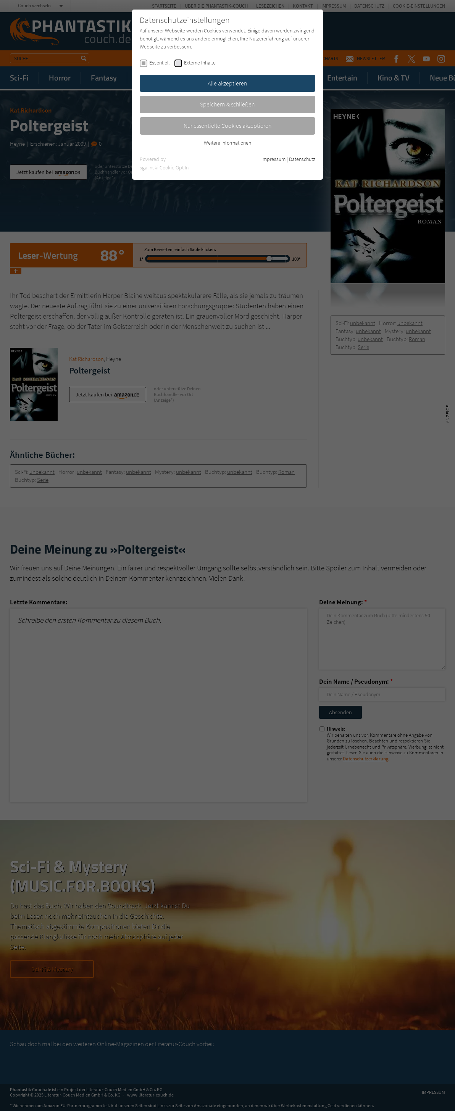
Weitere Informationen (227, 142)
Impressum (273, 159)
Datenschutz (302, 159)
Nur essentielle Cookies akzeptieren (228, 125)
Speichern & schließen (227, 104)
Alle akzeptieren (227, 83)
